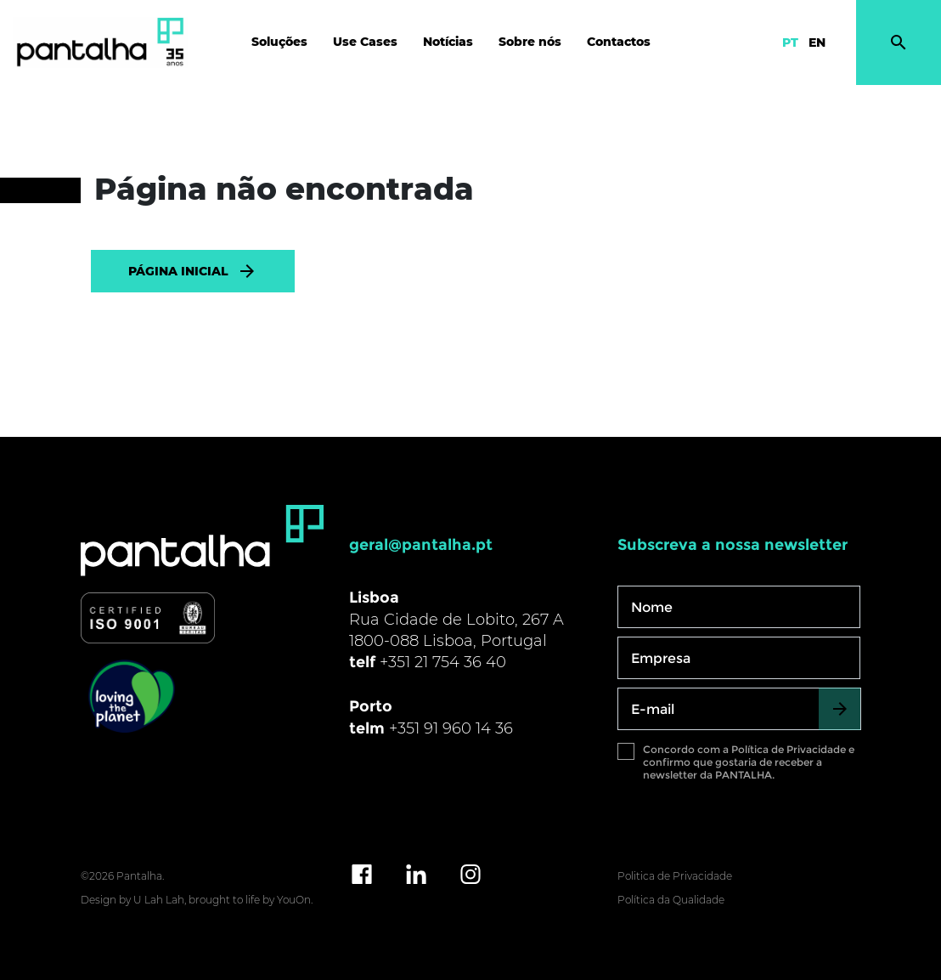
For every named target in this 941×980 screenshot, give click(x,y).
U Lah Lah (158, 899)
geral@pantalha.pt (421, 544)
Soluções (279, 41)
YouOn (294, 899)
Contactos (619, 41)
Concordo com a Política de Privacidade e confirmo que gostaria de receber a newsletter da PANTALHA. (748, 762)
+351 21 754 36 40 (443, 662)
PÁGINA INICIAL (192, 271)
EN (817, 42)
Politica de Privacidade (674, 876)
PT (790, 42)
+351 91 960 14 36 (451, 728)
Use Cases (365, 41)
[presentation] (746, 827)
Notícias (448, 41)
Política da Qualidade (670, 899)
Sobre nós (530, 41)
